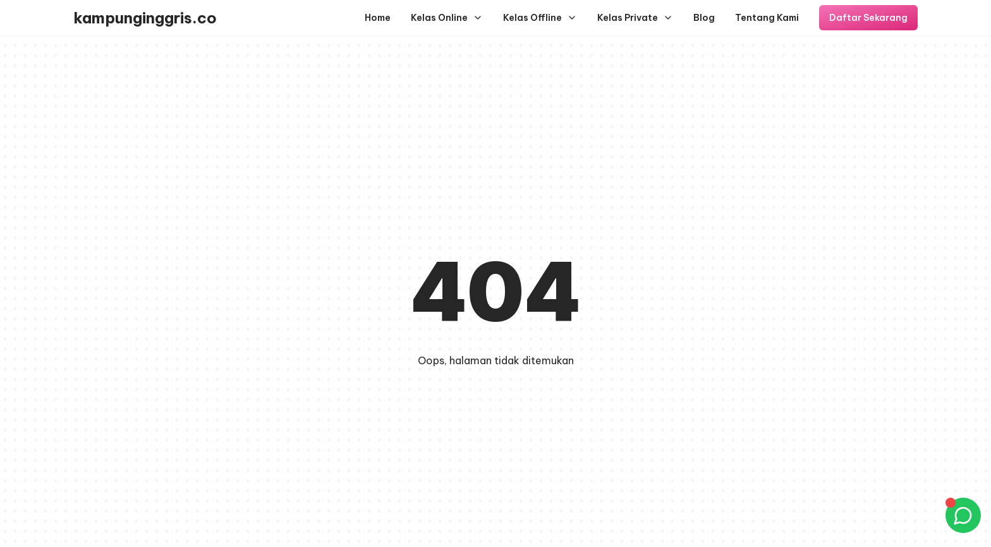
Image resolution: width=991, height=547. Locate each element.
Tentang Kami (767, 17)
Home (378, 17)
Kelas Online (447, 17)
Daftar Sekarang (868, 17)
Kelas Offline (540, 17)
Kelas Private (635, 17)
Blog (704, 17)
